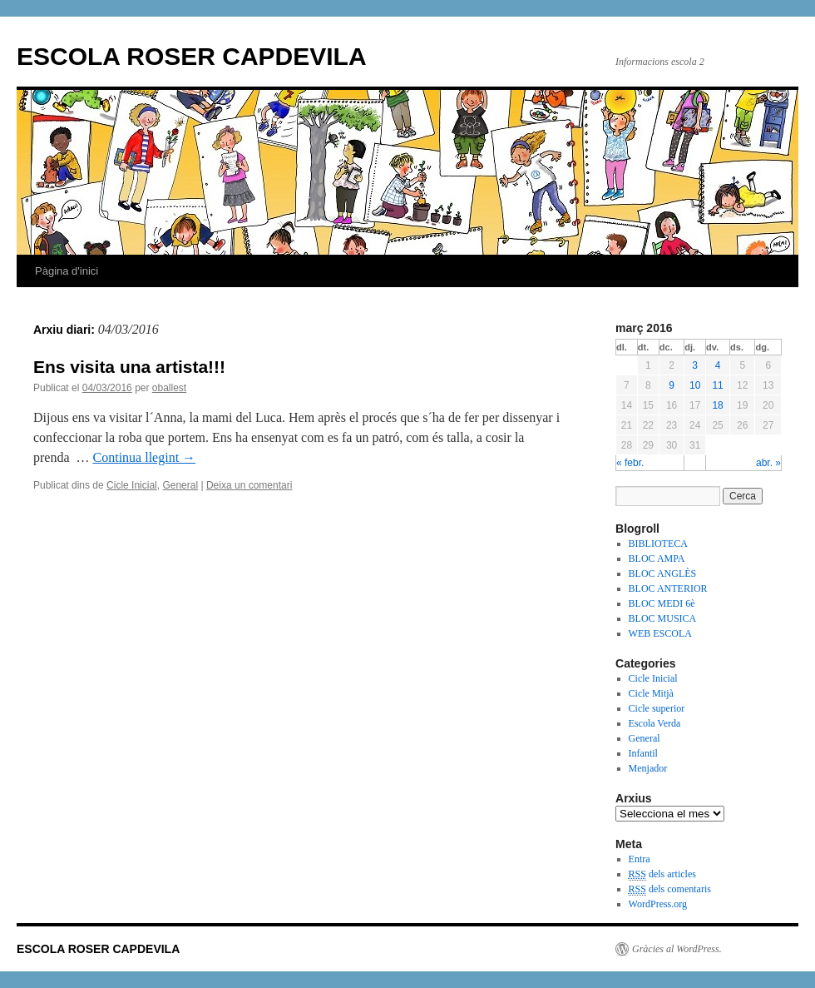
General (180, 485)
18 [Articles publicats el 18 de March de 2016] (717, 405)
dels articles (662, 874)
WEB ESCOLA (660, 633)
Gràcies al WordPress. (677, 949)
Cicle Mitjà (651, 693)
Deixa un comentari (249, 485)
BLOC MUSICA (663, 618)
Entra (639, 859)
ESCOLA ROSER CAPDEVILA (192, 56)
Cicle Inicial (131, 485)
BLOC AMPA (657, 558)
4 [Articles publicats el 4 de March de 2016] (718, 365)
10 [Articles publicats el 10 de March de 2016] (694, 385)
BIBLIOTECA (658, 543)
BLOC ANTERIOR (668, 588)
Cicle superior (657, 708)
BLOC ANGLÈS (663, 573)
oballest (169, 388)
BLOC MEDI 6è (662, 603)
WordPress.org (658, 904)
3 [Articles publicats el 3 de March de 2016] (695, 365)
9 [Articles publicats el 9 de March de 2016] (671, 385)
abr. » (768, 463)
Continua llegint (144, 457)
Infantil (643, 753)
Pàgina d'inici (66, 271)
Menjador (648, 768)
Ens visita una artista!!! (129, 366)
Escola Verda (655, 723)
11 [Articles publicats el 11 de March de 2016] (717, 385)
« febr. (630, 463)
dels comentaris (670, 889)
